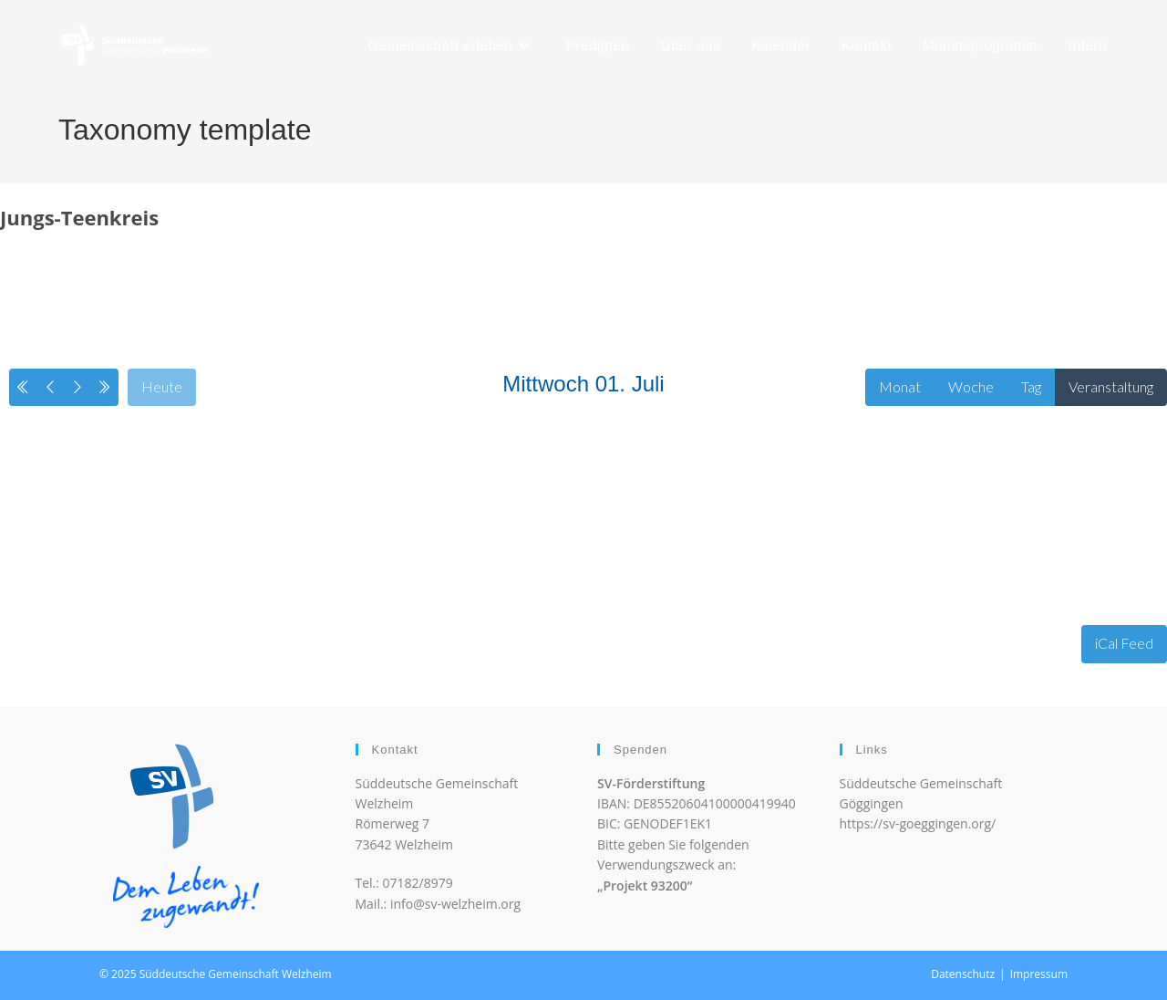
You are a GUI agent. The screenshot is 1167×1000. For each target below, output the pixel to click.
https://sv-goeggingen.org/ (918, 823)
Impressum (1039, 974)
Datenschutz (963, 974)
